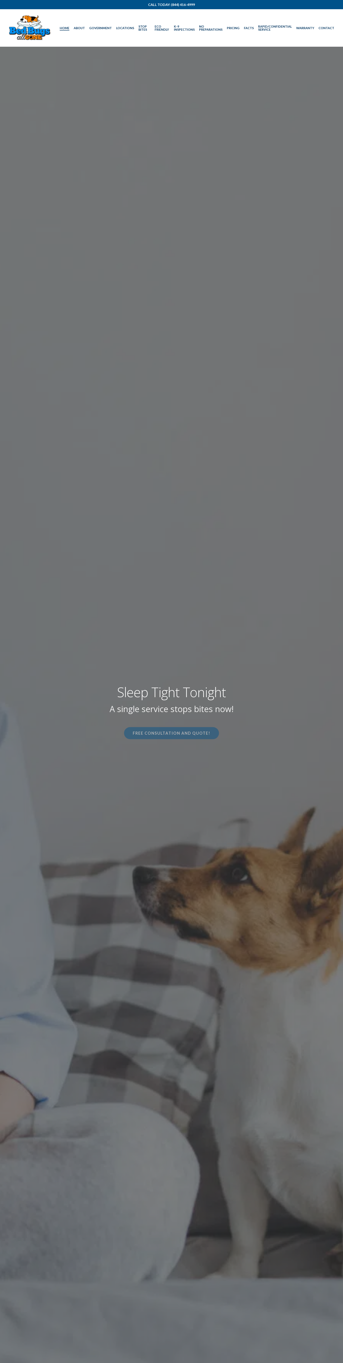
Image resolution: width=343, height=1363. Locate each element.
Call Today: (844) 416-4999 (171, 4)
